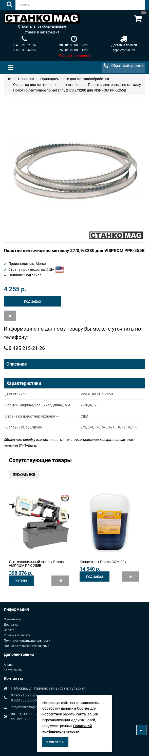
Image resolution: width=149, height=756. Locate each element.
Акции (8, 665)
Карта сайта (13, 670)
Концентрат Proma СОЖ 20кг (104, 562)
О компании (12, 619)
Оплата (9, 630)
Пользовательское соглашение (26, 646)
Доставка (11, 624)
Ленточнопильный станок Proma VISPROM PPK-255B (36, 564)
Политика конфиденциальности (27, 640)
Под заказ (32, 301)
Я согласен (55, 742)
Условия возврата (17, 635)
